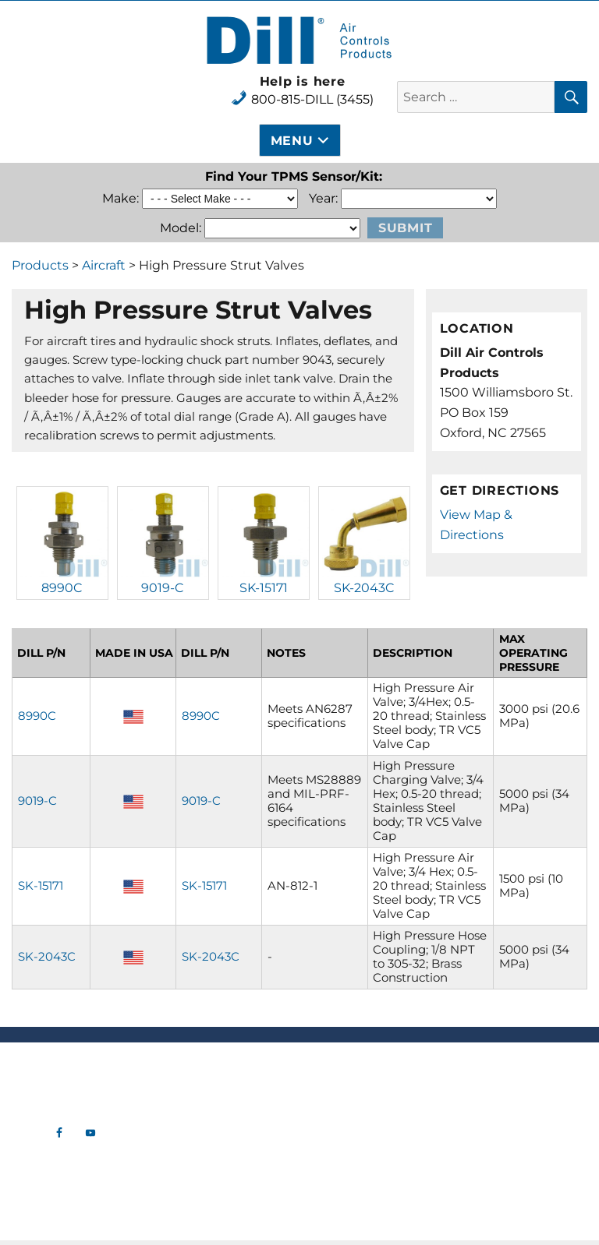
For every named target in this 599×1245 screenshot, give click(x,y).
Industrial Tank (224, 1160)
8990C (62, 587)
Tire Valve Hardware (224, 1082)
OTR (225, 1175)
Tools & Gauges (225, 1129)
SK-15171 (263, 587)
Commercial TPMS (224, 1113)
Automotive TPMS (224, 1098)
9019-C (162, 587)
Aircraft (104, 265)
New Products (225, 1066)
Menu (292, 140)
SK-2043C (364, 587)
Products (40, 265)
